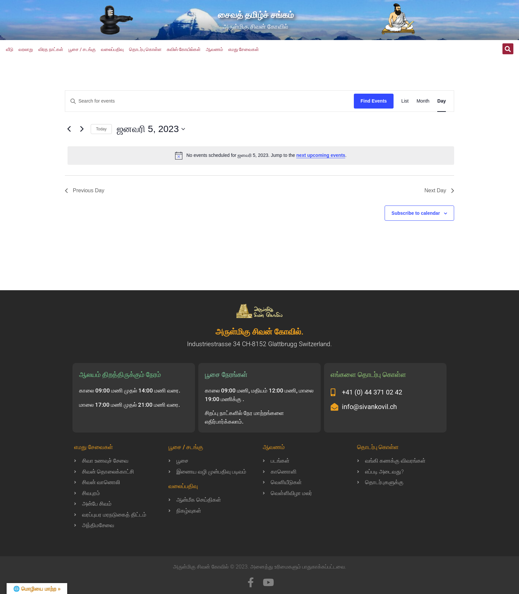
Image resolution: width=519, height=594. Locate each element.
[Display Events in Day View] (441, 101)
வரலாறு (26, 49)
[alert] (261, 155)
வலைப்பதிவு (112, 49)
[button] (507, 48)
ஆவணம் (214, 49)
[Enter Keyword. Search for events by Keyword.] (209, 101)
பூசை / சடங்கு (82, 49)
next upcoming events (320, 155)
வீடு (9, 49)
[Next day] (82, 129)
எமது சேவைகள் (243, 49)
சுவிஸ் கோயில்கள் (184, 49)
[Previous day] (69, 129)
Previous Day (84, 190)
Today (101, 129)
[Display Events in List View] (405, 101)
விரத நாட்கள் (50, 49)
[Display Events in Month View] (422, 101)
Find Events (373, 101)
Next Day (439, 190)
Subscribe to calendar (416, 213)
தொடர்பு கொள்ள (145, 49)
